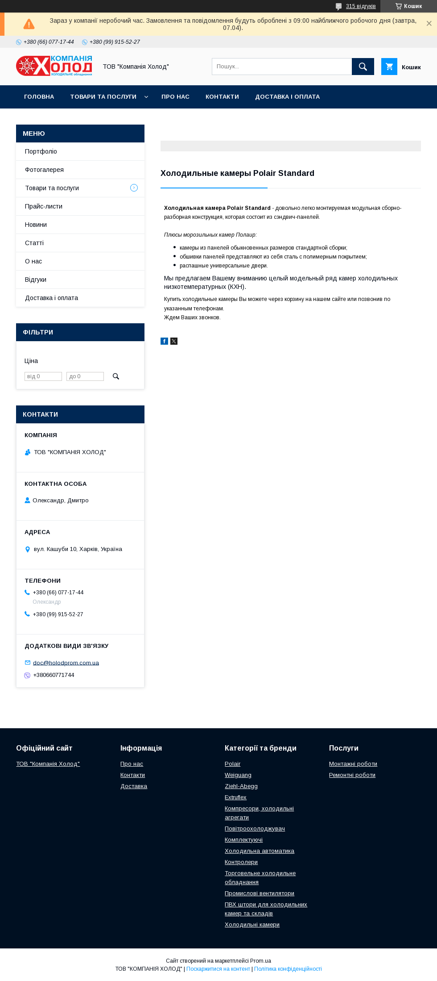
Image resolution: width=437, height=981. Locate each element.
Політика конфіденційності (288, 969)
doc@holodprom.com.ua (66, 662)
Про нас (175, 96)
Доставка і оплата (287, 96)
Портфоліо (41, 151)
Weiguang (238, 775)
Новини (36, 224)
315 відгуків (361, 6)
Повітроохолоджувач (255, 828)
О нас (33, 261)
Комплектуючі (244, 839)
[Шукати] (363, 66)
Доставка (133, 786)
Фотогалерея (44, 169)
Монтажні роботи (353, 763)
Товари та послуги (103, 96)
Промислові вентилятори (259, 893)
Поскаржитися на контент (218, 969)
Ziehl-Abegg (241, 786)
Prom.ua (260, 961)
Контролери (241, 862)
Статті (34, 242)
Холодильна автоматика (259, 850)
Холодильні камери (252, 924)
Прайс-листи (43, 206)
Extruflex (236, 797)
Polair (232, 763)
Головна (39, 96)
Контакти (222, 96)
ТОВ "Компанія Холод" (48, 763)
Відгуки (35, 279)
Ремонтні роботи (352, 775)
